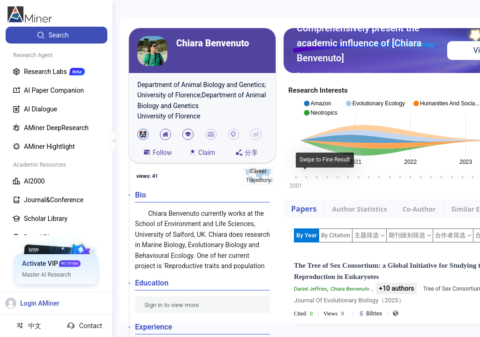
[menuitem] (56, 35)
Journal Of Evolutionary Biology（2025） (349, 300)
